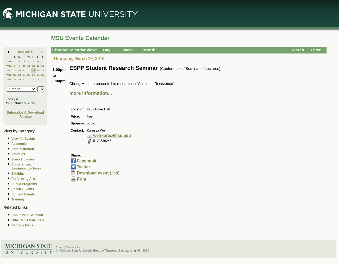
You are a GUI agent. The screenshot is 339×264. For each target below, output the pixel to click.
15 (14, 70)
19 (33, 70)
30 (19, 79)
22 (14, 74)
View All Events (23, 139)
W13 (9, 74)
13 (38, 65)
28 (42, 74)
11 (28, 65)
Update (26, 116)
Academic (18, 144)
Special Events (22, 189)
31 (24, 79)
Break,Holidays (23, 159)
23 (19, 74)
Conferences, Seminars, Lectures (26, 166)
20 (38, 70)
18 (28, 70)
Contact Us (73, 247)
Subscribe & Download (25, 112)
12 (33, 65)
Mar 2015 (25, 52)
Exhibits (17, 174)
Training (17, 199)
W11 (9, 65)
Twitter (83, 167)
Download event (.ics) (98, 173)
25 (28, 74)
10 (24, 65)
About (60, 247)
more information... (90, 93)
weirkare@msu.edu (112, 135)
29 (14, 79)
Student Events (23, 194)
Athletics (18, 154)
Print (81, 179)
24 (24, 74)
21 (42, 70)
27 (38, 74)
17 (24, 70)
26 (33, 74)
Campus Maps (22, 225)
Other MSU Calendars (27, 220)
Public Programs (24, 184)
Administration (22, 149)
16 (19, 70)
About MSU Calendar (27, 215)
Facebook (86, 161)
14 (42, 65)
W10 (9, 61)
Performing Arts (23, 179)
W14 (9, 79)
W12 (9, 70)
